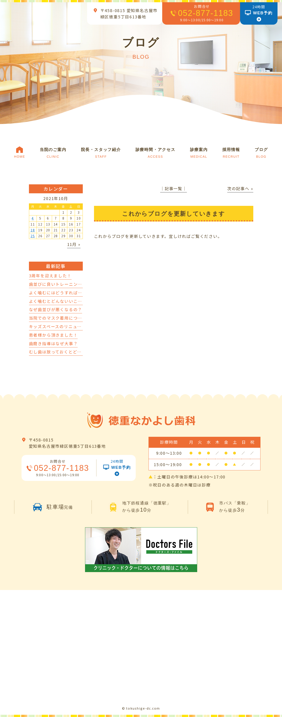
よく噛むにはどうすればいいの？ (62, 292)
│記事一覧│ (173, 188)
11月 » (74, 244)
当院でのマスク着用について (57, 318)
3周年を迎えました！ (50, 275)
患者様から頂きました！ (53, 335)
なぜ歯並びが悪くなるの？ (55, 309)
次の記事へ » (240, 188)
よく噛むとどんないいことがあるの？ (67, 301)
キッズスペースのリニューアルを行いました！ (75, 326)
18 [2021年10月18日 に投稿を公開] (33, 230)
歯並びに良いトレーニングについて (64, 284)
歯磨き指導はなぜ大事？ (53, 343)
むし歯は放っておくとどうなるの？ (64, 352)
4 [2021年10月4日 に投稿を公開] (33, 218)
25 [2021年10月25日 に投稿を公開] (33, 236)
